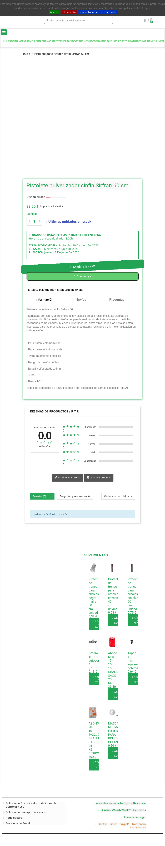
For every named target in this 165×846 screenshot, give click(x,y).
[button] (82, 266)
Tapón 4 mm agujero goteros (133, 662)
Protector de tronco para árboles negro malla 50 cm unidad (95, 597)
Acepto (54, 12)
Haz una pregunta (99, 479)
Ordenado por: (112, 497)
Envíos (81, 300)
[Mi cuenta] (146, 20)
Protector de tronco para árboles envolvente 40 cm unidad (115, 595)
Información (44, 300)
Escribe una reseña (67, 479)
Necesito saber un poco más (98, 12)
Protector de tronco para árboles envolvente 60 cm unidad (135, 595)
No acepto (69, 12)
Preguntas (116, 300)
